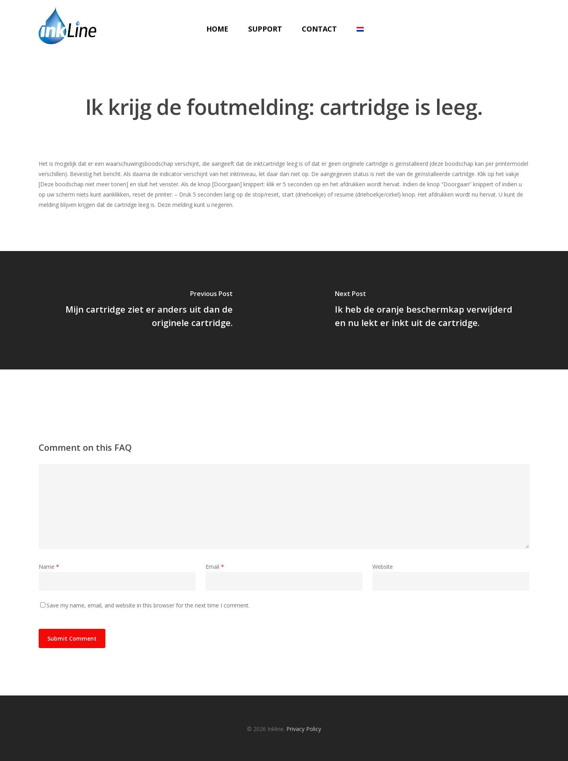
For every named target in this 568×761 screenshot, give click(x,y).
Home (217, 29)
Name (49, 566)
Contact (318, 29)
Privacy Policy (303, 729)
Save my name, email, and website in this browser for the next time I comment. (148, 605)
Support (264, 29)
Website (382, 566)
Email (215, 566)
